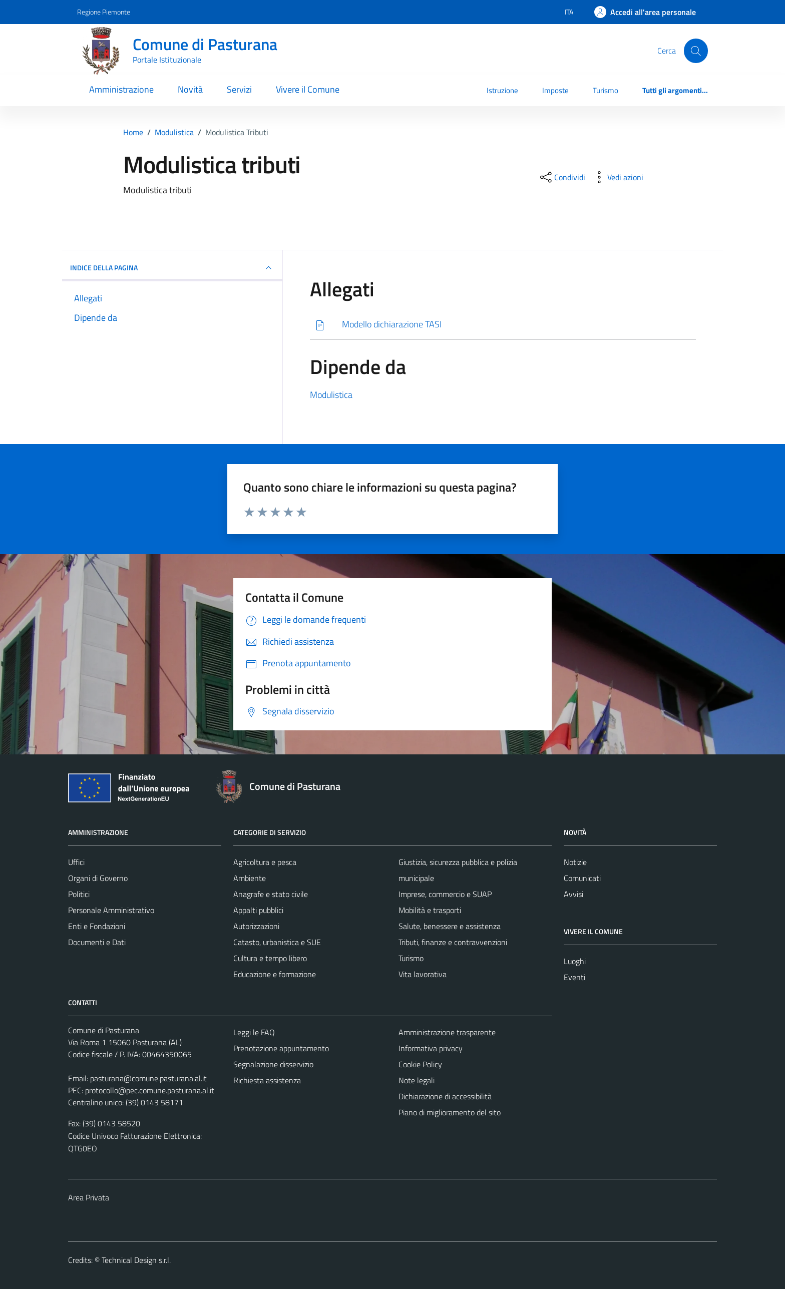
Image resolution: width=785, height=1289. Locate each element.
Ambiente (249, 878)
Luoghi (575, 961)
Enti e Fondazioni (96, 926)
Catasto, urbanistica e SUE (277, 942)
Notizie (575, 862)
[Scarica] (503, 324)
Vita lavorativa (423, 974)
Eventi (574, 977)
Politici (79, 894)
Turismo (605, 90)
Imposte (555, 90)
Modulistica (331, 394)
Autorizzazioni (256, 926)
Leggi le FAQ (254, 1032)
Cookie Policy (420, 1064)
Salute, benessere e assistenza (450, 926)
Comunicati (582, 878)
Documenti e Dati (97, 942)
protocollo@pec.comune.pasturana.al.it (149, 1090)
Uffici (76, 862)
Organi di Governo (98, 878)
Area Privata (88, 1197)
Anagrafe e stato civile (270, 894)
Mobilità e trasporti (430, 910)
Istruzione (502, 90)
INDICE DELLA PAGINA (172, 268)
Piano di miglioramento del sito (450, 1112)
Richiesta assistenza (267, 1080)
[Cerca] (696, 51)
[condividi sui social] (561, 177)
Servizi (239, 89)
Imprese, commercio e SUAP (445, 894)
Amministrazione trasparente (447, 1032)
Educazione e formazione (274, 974)
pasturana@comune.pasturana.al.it (148, 1078)
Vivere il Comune (307, 89)
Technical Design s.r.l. (136, 1260)
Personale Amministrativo (111, 910)
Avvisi (573, 894)
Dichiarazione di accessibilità (445, 1096)
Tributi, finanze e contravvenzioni (453, 942)
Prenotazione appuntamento (281, 1048)
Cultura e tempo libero (270, 958)
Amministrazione (121, 89)
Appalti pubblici (258, 910)
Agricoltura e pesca (264, 862)
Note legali (417, 1080)
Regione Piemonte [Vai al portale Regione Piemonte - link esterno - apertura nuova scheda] (103, 12)
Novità (190, 89)
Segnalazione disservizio (273, 1064)
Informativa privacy (431, 1048)
